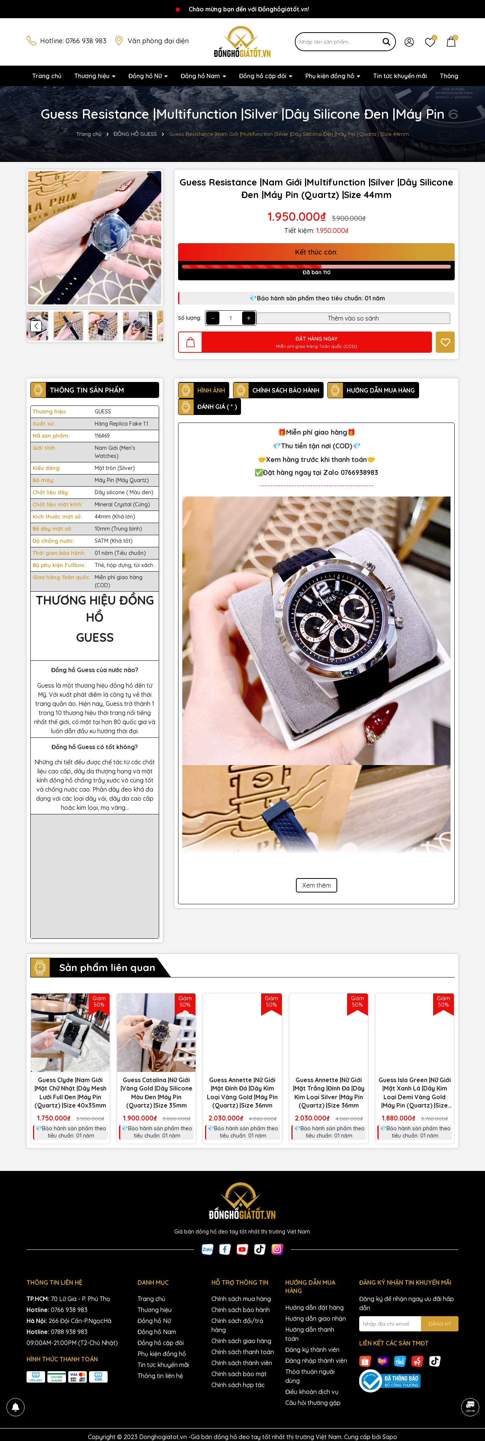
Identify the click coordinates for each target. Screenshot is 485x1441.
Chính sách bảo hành (240, 1310)
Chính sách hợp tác (237, 1385)
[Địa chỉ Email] (409, 1323)
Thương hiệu (92, 76)
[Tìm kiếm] (386, 41)
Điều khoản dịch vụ (311, 1391)
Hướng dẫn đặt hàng (314, 1307)
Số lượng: (189, 317)
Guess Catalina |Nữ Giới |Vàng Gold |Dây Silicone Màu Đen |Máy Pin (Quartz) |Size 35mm (156, 1092)
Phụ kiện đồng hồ (330, 76)
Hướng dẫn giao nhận (315, 1318)
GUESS (103, 411)
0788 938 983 (69, 1332)
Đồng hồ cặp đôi (263, 76)
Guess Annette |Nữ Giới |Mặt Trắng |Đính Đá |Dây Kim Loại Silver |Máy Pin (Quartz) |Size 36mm (329, 1092)
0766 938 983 (86, 40)
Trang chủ (46, 76)
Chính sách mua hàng (241, 1299)
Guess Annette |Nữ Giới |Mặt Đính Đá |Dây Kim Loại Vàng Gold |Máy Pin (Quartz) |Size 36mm (242, 1092)
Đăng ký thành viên (312, 1349)
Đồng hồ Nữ (145, 76)
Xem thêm (316, 885)
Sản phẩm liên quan (107, 967)
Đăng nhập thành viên (316, 1360)
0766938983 (359, 472)
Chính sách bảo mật (239, 1374)
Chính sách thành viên (241, 1363)
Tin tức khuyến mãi (400, 76)
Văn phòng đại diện (158, 40)
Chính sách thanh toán (242, 1352)
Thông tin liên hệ (160, 1376)
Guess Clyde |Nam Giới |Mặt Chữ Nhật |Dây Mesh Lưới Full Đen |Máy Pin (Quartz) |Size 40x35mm (70, 1092)
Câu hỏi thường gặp (313, 1402)
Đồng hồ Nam (201, 76)
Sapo (389, 1437)
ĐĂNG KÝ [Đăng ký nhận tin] (440, 1323)
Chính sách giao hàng (241, 1341)
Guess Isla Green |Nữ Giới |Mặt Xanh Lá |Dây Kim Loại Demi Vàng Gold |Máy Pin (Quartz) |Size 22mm (415, 1093)
